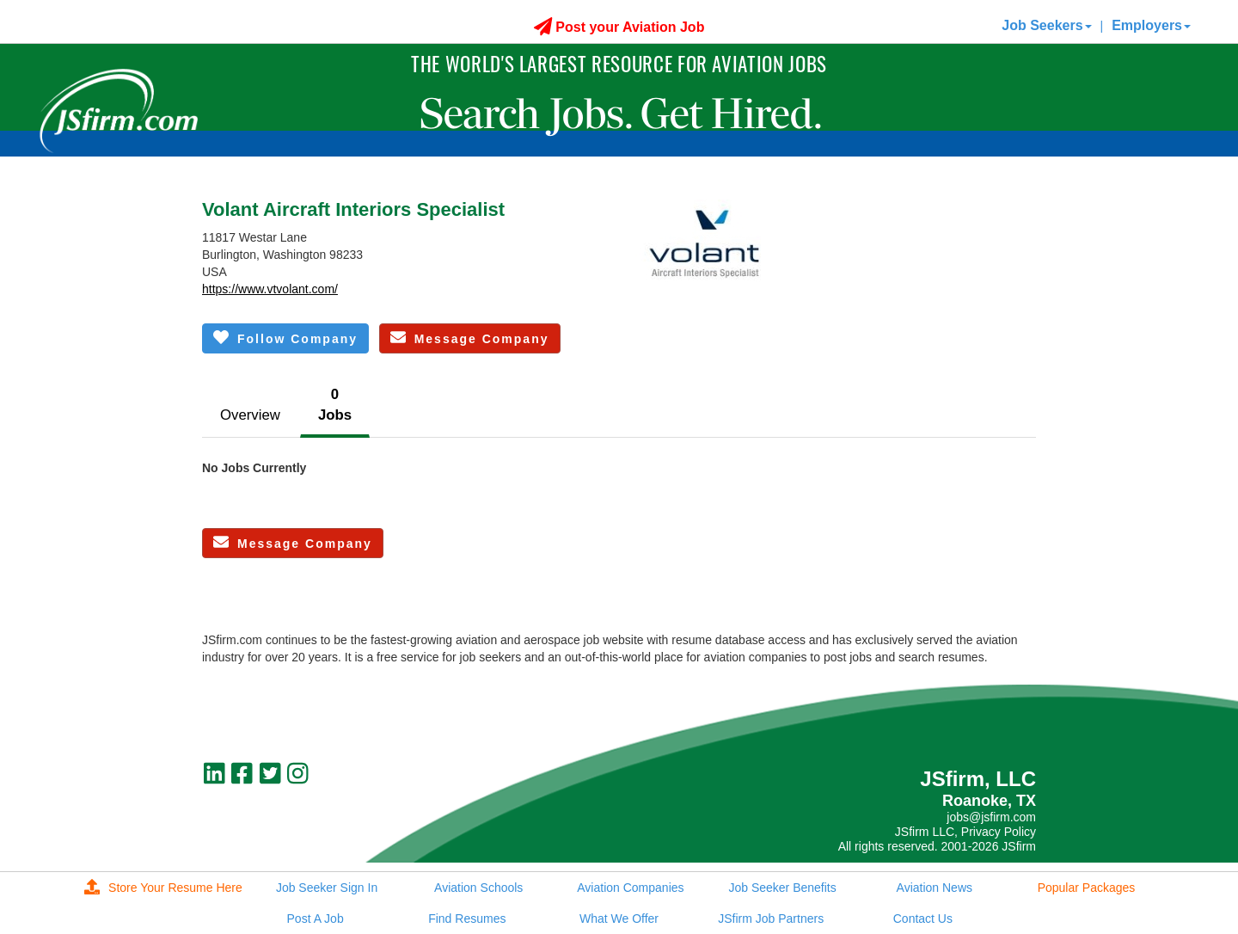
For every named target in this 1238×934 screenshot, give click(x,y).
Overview (250, 415)
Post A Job (315, 918)
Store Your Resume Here (163, 887)
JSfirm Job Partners (771, 918)
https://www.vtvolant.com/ (270, 289)
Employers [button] (1151, 25)
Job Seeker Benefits (782, 887)
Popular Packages (1087, 887)
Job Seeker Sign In (326, 887)
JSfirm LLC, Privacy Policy (965, 832)
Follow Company (285, 337)
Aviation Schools (478, 887)
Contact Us (923, 918)
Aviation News (934, 887)
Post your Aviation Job (619, 27)
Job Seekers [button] (1046, 25)
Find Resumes (467, 918)
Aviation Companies (630, 887)
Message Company (469, 337)
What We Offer (619, 918)
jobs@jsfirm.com (991, 817)
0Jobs (335, 404)
